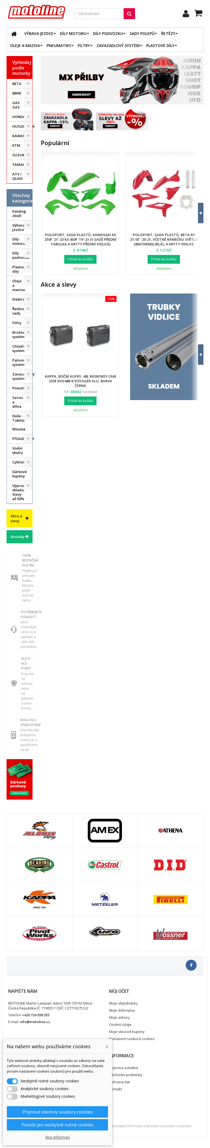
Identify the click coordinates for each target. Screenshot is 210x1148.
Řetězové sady (20, 311)
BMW (16, 93)
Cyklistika (20, 462)
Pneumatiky (58, 45)
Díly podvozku (108, 33)
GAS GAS (16, 105)
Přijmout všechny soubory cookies (57, 1112)
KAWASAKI (21, 135)
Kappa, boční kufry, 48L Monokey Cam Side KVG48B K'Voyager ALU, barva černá (80, 381)
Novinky (18, 536)
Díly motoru (73, 33)
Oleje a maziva (25, 45)
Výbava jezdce (38, 33)
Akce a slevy (16, 518)
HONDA (18, 116)
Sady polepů (142, 33)
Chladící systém (19, 348)
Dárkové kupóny (19, 473)
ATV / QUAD (17, 176)
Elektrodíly (21, 299)
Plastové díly (160, 45)
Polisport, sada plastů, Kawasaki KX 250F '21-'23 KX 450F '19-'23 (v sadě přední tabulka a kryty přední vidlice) (80, 239)
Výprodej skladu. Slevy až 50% (20, 492)
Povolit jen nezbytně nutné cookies (58, 1125)
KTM (16, 145)
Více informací (57, 1137)
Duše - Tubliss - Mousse (18, 422)
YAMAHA (20, 164)
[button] (197, 213)
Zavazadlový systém (118, 45)
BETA (16, 83)
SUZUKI (19, 154)
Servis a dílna (17, 402)
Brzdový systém (19, 334)
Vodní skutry (17, 450)
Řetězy (168, 33)
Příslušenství (22, 438)
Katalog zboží (19, 213)
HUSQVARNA (22, 126)
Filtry (84, 45)
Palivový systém (19, 362)
